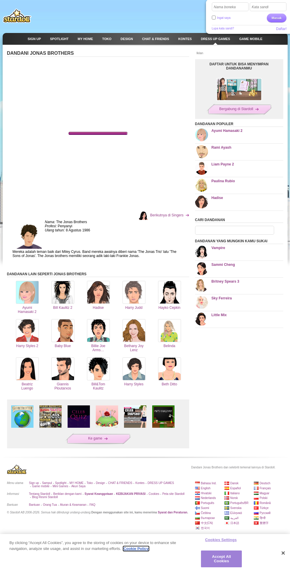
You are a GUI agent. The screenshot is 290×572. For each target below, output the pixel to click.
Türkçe (264, 508)
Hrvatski (206, 493)
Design (100, 483)
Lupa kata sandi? (223, 28)
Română (265, 503)
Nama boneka (225, 7)
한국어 (205, 528)
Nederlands (208, 498)
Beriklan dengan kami (67, 493)
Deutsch (265, 483)
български (208, 518)
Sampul (47, 483)
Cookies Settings (221, 540)
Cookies (154, 493)
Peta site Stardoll (173, 493)
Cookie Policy (135, 548)
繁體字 (264, 523)
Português (207, 503)
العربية (234, 518)
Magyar (264, 493)
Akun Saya (78, 486)
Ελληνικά (236, 513)
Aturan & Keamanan (73, 504)
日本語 (234, 523)
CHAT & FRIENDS (120, 483)
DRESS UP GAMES (160, 483)
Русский (265, 513)
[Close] (283, 553)
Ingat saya (224, 17)
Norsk (234, 498)
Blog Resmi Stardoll (45, 497)
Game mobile (40, 486)
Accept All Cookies (221, 558)
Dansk (234, 483)
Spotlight (60, 483)
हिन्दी (263, 518)
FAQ (92, 504)
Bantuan (34, 504)
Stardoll (17, 16)
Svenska (236, 508)
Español (235, 488)
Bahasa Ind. (209, 483)
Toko (90, 483)
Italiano (235, 493)
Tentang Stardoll (39, 493)
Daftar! (281, 29)
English (206, 488)
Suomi (205, 508)
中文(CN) (207, 523)
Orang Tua (50, 504)
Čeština (206, 513)
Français (265, 488)
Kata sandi (260, 7)
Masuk (276, 18)
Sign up (34, 483)
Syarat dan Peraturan (172, 512)
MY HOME (77, 483)
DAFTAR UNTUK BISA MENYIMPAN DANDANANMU (239, 66)
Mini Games (60, 486)
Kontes (140, 483)
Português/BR (239, 503)
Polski (264, 498)
